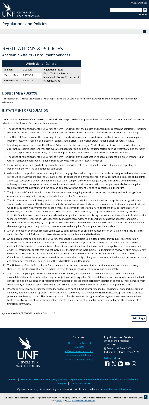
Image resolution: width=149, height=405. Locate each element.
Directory (39, 379)
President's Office (139, 2)
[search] (125, 9)
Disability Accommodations (124, 379)
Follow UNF (110, 358)
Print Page (139, 318)
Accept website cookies (83, 400)
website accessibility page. (118, 389)
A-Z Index (143, 14)
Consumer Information (96, 379)
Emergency (52, 379)
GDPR (68, 400)
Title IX (73, 383)
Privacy (59, 400)
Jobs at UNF (85, 383)
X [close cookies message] (145, 396)
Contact (13, 379)
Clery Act (62, 383)
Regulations (75, 379)
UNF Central (26, 379)
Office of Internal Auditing (79, 359)
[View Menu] (144, 31)
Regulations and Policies (24, 23)
